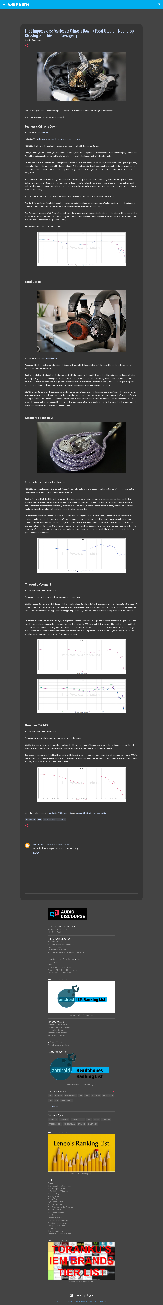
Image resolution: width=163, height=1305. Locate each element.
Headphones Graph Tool (58, 929)
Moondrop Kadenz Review (59, 1027)
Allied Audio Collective (57, 1223)
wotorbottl (39, 844)
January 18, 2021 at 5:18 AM (57, 844)
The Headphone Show (57, 1188)
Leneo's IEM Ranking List (81, 1173)
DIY (56, 1100)
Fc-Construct (78, 1119)
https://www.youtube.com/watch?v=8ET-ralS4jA (59, 139)
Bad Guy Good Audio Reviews (60, 1207)
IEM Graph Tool (54, 932)
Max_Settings (53, 1215)
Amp (80, 1095)
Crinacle (81, 1124)
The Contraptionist (55, 1231)
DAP (50, 1100)
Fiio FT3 (51, 964)
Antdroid (30, 819)
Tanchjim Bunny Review (57, 1032)
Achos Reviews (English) (58, 1220)
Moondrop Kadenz (56, 941)
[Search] (159, 4)
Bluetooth (108, 1095)
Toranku (106, 1119)
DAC (87, 1095)
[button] (26, 46)
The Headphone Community (59, 1186)
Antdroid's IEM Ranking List (60, 813)
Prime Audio (53, 1228)
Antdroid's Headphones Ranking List (81, 1084)
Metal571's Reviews (56, 1212)
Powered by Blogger (81, 1295)
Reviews (61, 819)
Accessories (66, 1100)
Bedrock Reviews (55, 1217)
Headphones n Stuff (56, 1225)
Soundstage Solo (55, 1204)
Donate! (51, 1183)
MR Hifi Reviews (54, 1209)
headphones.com (49, 358)
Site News (96, 1095)
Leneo (96, 1119)
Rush (89, 1119)
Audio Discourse (18, 4)
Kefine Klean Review (56, 1035)
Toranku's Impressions (57, 1194)
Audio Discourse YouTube (58, 1045)
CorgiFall (64, 1119)
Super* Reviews (54, 1199)
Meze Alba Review (56, 1030)
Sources (58, 1095)
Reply (36, 853)
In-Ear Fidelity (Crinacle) (58, 1191)
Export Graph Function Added (60, 972)
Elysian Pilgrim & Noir (57, 949)
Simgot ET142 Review (57, 1024)
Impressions (49, 819)
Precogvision (54, 1124)
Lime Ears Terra (54, 947)
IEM (39, 819)
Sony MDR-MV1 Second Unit (59, 967)
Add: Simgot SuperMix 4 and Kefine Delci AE (66, 952)
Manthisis (92, 1124)
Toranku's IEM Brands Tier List (81, 1281)
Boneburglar (69, 1124)
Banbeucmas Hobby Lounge (59, 1233)
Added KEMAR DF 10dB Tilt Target (62, 970)
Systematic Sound (55, 1202)
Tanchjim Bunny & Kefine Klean (61, 944)
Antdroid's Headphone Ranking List (91, 813)
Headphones (70, 1095)
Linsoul (45, 133)
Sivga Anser (53, 962)
